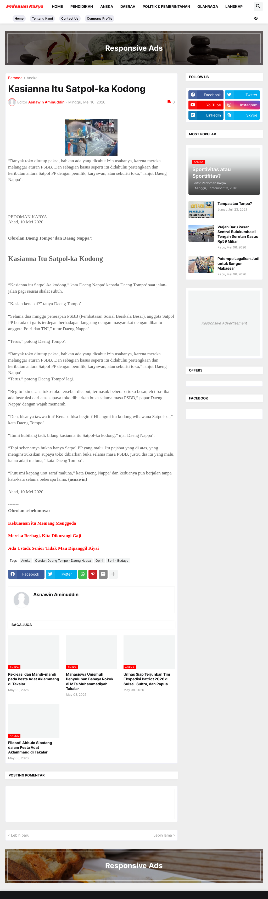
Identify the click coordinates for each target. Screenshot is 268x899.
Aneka (106, 6)
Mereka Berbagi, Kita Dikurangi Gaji (44, 535)
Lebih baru (20, 835)
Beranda (15, 78)
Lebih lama (162, 835)
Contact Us (70, 18)
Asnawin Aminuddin (56, 594)
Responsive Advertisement (224, 323)
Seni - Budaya (118, 560)
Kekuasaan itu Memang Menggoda (42, 523)
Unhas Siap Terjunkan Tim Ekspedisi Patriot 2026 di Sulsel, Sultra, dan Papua (147, 679)
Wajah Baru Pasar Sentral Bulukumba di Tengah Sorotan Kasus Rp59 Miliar (237, 234)
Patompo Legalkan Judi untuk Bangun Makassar (238, 263)
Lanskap (234, 6)
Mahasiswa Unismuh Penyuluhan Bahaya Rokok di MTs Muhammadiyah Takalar (89, 681)
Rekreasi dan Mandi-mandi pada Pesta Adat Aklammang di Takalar (33, 679)
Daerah (127, 6)
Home (57, 6)
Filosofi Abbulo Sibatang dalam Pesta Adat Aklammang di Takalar (30, 747)
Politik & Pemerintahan (166, 6)
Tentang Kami (42, 18)
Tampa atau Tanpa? (234, 203)
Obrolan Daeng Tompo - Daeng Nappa (63, 560)
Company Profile (99, 18)
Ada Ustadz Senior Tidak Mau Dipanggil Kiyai (53, 548)
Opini (99, 560)
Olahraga (207, 6)
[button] (258, 6)
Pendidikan (81, 6)
